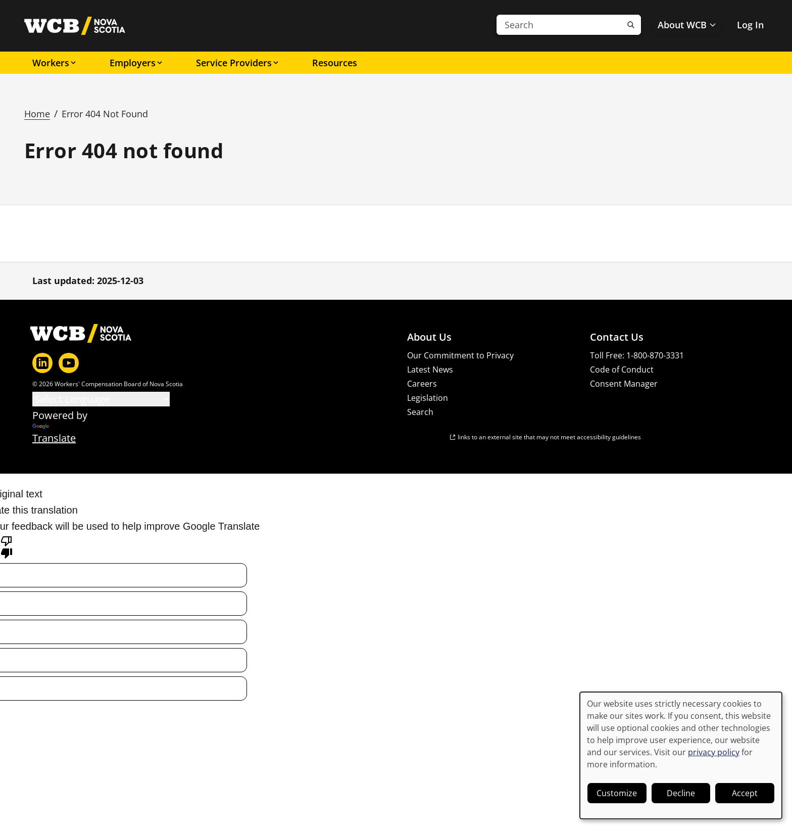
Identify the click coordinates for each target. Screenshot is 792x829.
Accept (745, 793)
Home (37, 114)
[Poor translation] (7, 546)
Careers (422, 384)
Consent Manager (624, 384)
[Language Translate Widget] (101, 399)
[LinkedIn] (42, 363)
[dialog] (681, 755)
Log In (750, 25)
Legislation (427, 398)
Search (420, 412)
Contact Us (616, 337)
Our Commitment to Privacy (460, 355)
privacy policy (713, 752)
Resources (334, 63)
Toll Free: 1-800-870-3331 (637, 355)
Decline (681, 793)
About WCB (687, 25)
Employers (137, 63)
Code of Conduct (622, 369)
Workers (54, 63)
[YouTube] (69, 363)
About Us (429, 337)
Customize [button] (617, 793)
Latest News (430, 369)
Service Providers (238, 63)
